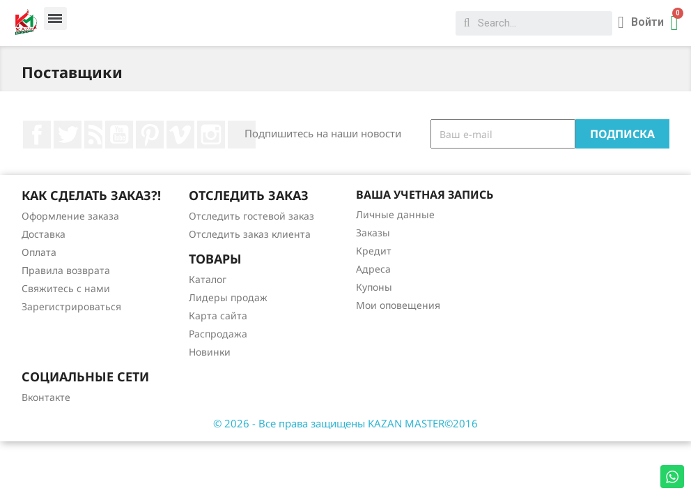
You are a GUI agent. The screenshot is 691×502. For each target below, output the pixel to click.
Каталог (207, 279)
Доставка (43, 234)
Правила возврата (66, 270)
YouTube (119, 135)
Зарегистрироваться (71, 306)
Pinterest (150, 135)
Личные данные (395, 214)
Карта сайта (218, 315)
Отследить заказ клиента (250, 234)
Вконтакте (46, 397)
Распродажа (218, 333)
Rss (93, 135)
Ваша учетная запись (424, 194)
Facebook (37, 135)
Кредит (373, 250)
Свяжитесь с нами (66, 288)
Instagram (211, 135)
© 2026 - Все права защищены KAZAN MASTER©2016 (345, 423)
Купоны (374, 287)
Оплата (39, 252)
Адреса (373, 268)
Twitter (67, 135)
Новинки (210, 351)
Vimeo (180, 135)
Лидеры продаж (228, 297)
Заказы (373, 232)
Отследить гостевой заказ (251, 215)
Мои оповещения (398, 305)
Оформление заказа (70, 215)
